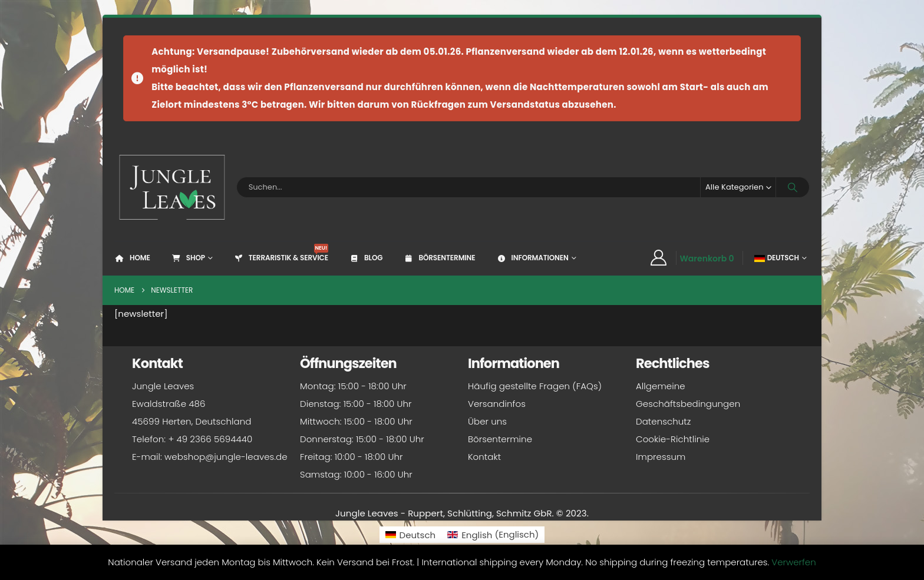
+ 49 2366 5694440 (210, 439)
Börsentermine (439, 258)
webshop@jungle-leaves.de (226, 456)
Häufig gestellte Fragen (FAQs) (535, 386)
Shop (188, 258)
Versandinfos (497, 403)
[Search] (792, 187)
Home (132, 258)
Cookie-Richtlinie (673, 439)
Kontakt (484, 456)
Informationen (532, 258)
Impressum (660, 456)
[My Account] (658, 258)
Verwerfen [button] (793, 562)
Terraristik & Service (280, 253)
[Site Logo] (172, 187)
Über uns (487, 421)
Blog (365, 258)
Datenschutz (663, 421)
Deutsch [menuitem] (418, 535)
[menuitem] (411, 534)
